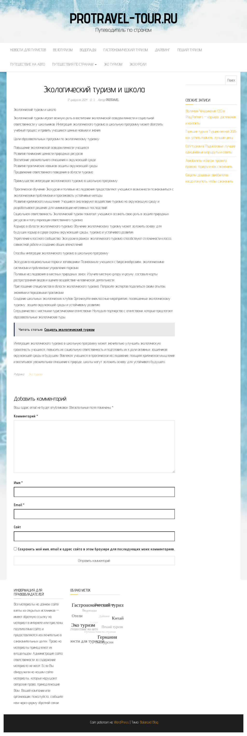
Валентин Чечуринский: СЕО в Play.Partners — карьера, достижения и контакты (211, 117)
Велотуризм (63, 50)
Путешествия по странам (74, 64)
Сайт (17, 527)
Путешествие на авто (27, 64)
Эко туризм (113, 64)
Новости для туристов (28, 50)
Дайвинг (162, 50)
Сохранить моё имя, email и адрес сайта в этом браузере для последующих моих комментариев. (96, 549)
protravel (112, 100)
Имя (18, 482)
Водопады (88, 50)
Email (19, 505)
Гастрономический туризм (125, 50)
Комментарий (26, 416)
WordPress (121, 722)
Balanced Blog (149, 722)
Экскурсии (138, 64)
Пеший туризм (189, 50)
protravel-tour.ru (124, 18)
